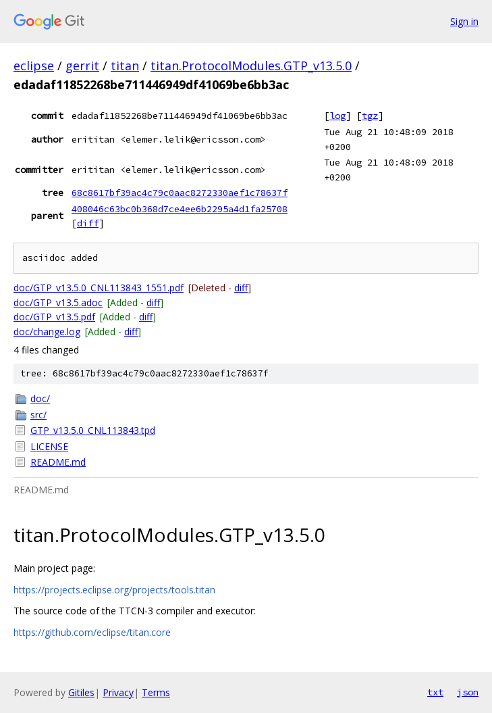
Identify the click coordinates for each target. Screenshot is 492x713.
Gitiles (81, 692)
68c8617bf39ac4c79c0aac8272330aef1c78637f (180, 193)
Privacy (118, 692)
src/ (38, 414)
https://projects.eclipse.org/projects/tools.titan (114, 589)
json (468, 692)
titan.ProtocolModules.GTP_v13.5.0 (251, 65)
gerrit (82, 65)
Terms (156, 692)
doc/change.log (46, 331)
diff (88, 223)
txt (435, 692)
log (337, 115)
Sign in (464, 21)
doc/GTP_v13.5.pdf (54, 316)
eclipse (33, 65)
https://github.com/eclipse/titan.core (92, 632)
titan (125, 65)
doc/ (40, 398)
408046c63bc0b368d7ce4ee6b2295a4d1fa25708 (180, 209)
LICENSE (49, 446)
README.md (58, 462)
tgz (370, 115)
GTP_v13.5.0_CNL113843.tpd (92, 430)
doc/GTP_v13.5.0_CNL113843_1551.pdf (98, 287)
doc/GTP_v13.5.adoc (58, 302)
